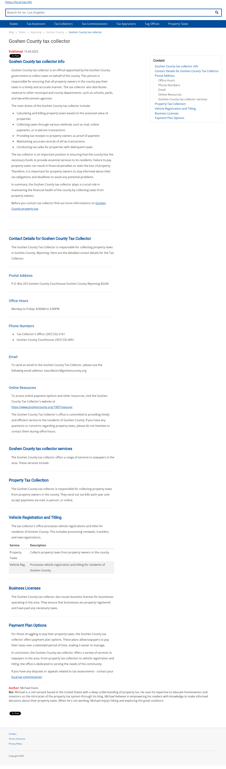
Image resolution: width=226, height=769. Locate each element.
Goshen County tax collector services (182, 99)
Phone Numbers (169, 85)
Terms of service (17, 738)
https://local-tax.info (18, 2)
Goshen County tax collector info (176, 66)
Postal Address (165, 76)
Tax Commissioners (95, 24)
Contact (12, 733)
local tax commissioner (26, 677)
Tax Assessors (36, 24)
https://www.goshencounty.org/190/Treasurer (42, 407)
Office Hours (166, 80)
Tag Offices (152, 24)
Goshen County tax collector (85, 32)
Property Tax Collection (170, 104)
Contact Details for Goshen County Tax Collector (187, 71)
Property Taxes (178, 24)
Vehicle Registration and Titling (175, 109)
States (14, 24)
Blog (11, 32)
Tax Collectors (63, 24)
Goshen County (55, 32)
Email (162, 90)
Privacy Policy (15, 743)
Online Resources (170, 94)
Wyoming (36, 32)
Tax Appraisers (126, 24)
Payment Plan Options (169, 118)
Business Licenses (167, 113)
